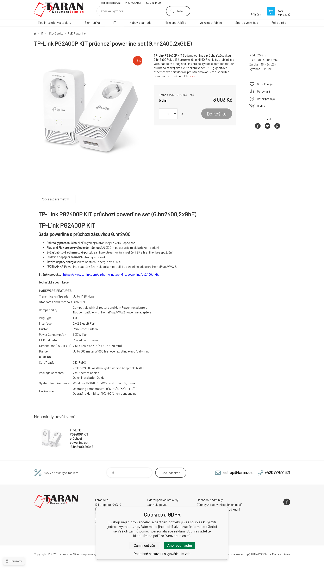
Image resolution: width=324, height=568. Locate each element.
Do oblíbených (265, 84)
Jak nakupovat (157, 504)
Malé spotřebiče (175, 22)
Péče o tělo (279, 22)
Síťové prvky (55, 33)
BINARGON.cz (260, 554)
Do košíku (217, 114)
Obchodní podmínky (210, 500)
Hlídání (261, 106)
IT (114, 22)
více (192, 76)
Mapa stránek (281, 554)
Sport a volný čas (246, 22)
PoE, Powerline (77, 33)
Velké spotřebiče (211, 22)
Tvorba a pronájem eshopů (232, 554)
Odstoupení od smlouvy (162, 500)
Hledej (179, 11)
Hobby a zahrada (140, 22)
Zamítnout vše (144, 545)
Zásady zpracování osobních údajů (219, 504)
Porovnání (263, 91)
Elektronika (92, 22)
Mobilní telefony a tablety (54, 22)
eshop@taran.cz (110, 2)
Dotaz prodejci (266, 98)
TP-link (267, 69)
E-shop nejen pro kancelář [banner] (58, 9)
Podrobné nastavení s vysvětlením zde (162, 554)
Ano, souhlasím (179, 545)
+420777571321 (133, 2)
